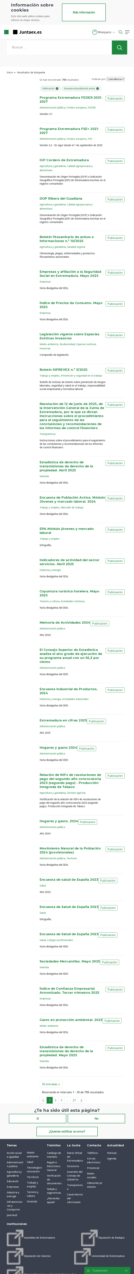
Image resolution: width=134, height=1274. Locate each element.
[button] (104, 32)
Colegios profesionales (60, 940)
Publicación (115, 98)
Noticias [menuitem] (112, 1153)
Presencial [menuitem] (93, 1168)
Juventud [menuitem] (12, 1215)
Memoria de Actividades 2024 (65, 622)
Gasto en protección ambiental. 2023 (71, 1020)
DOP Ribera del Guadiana (61, 198)
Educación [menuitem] (12, 1181)
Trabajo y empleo (49, 375)
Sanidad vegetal (76, 247)
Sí (37, 1118)
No (96, 1118)
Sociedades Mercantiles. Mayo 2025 (70, 961)
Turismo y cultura (49, 601)
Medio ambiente (49, 344)
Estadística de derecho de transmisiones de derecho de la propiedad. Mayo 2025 (66, 1051)
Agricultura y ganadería (53, 166)
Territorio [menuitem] (33, 1177)
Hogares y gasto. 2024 (59, 821)
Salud (43, 885)
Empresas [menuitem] (13, 1186)
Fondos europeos (76, 107)
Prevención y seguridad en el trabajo (81, 375)
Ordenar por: (99, 79)
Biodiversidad (67, 344)
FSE (90, 138)
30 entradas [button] (52, 1084)
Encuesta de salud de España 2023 (69, 879)
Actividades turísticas (73, 601)
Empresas (45, 281)
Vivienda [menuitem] (32, 1201)
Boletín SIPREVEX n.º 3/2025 (64, 369)
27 (75, 1101)
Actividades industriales (75, 699)
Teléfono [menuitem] (92, 1153)
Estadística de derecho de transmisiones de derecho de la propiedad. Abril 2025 (66, 466)
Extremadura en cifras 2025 (63, 720)
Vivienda (44, 476)
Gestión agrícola (76, 792)
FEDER (92, 107)
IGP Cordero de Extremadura (64, 160)
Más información (84, 12)
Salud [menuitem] (30, 1162)
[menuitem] (31, 1238)
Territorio (71, 858)
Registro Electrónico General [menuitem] (53, 1166)
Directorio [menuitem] (73, 1166)
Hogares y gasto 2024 (58, 747)
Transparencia (47, 434)
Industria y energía (50, 570)
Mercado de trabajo (72, 507)
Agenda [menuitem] (111, 1158)
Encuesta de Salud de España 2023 (69, 907)
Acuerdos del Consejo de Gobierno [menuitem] (74, 1175)
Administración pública (52, 107)
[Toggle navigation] (46, 31)
